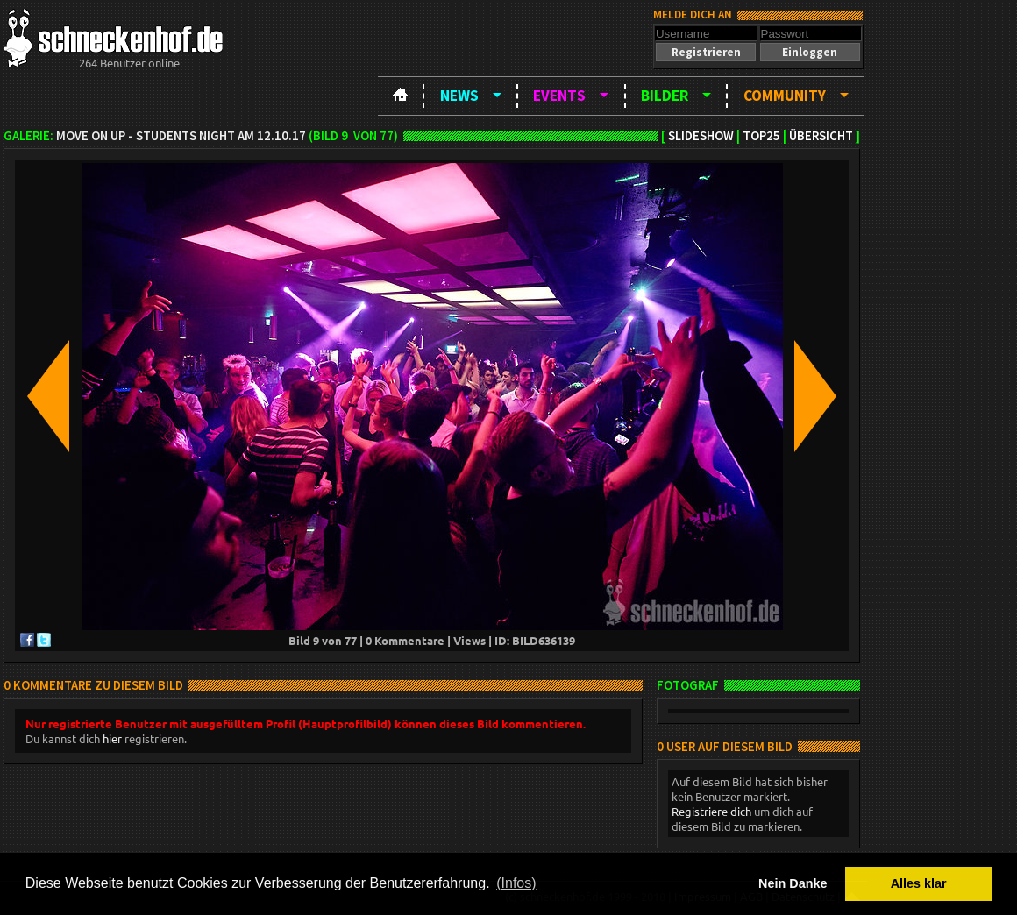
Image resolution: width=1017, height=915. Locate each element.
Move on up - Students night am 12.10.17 (181, 136)
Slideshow (701, 136)
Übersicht (821, 136)
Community (784, 95)
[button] (706, 52)
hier (112, 738)
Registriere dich (711, 811)
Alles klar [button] (919, 883)
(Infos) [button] (516, 883)
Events (559, 95)
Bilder (664, 95)
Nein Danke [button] (792, 883)
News (459, 95)
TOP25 (761, 136)
